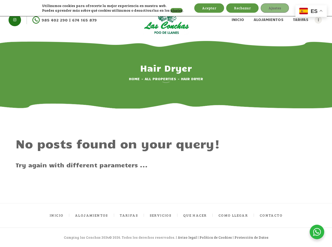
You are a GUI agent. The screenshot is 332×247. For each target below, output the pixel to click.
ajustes (176, 10)
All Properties (160, 79)
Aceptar (209, 7)
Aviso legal (187, 237)
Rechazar (242, 7)
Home (134, 79)
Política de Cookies (215, 237)
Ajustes (274, 7)
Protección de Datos (251, 237)
